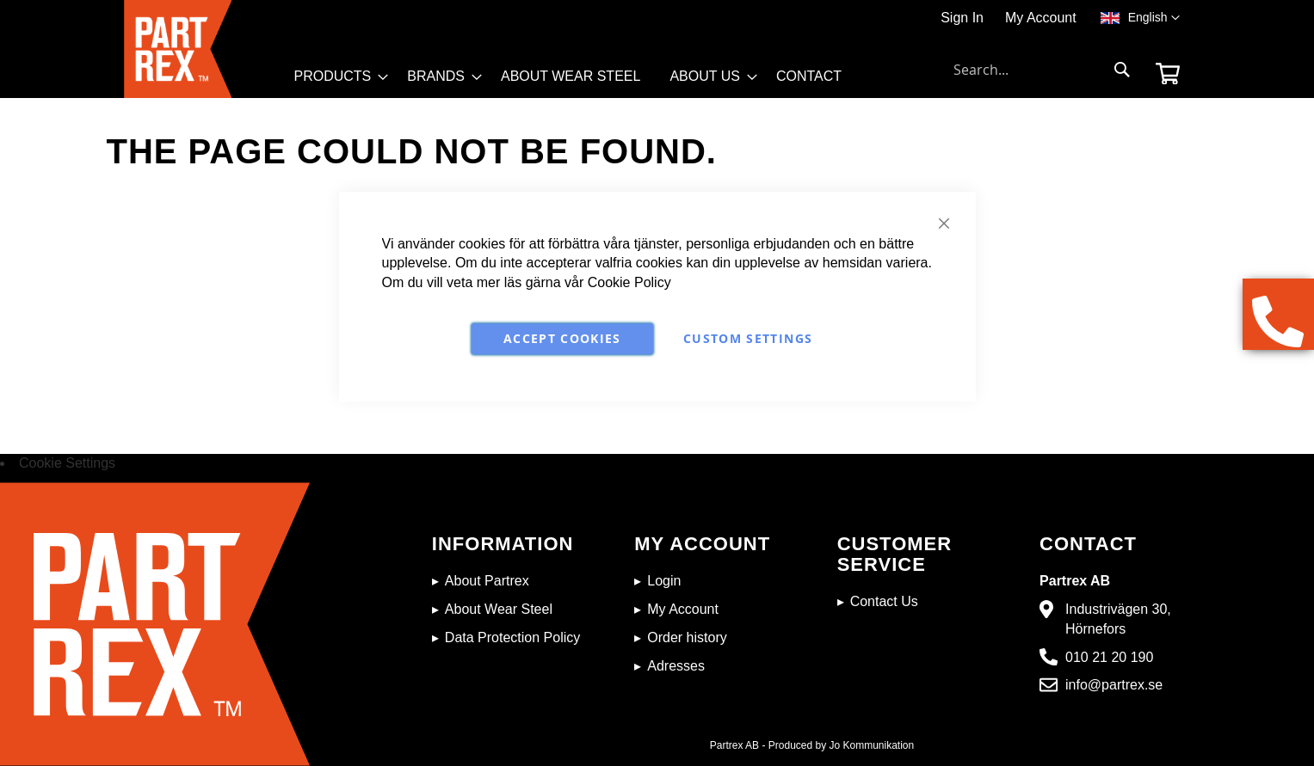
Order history (686, 637)
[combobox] (1042, 69)
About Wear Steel (498, 609)
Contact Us (884, 601)
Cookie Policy (629, 282)
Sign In (962, 17)
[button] (1154, 18)
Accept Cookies (562, 338)
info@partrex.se (1114, 684)
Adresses (676, 666)
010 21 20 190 (1109, 657)
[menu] (576, 81)
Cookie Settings (67, 463)
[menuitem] (336, 76)
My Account (1040, 17)
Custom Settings (747, 338)
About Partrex (487, 580)
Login (664, 580)
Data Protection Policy (512, 637)
